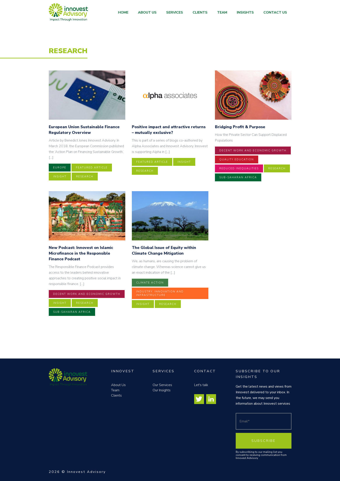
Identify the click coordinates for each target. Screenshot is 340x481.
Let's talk (201, 385)
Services (174, 12)
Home (123, 12)
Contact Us (275, 12)
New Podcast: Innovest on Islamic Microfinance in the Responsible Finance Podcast (81, 253)
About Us (147, 12)
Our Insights (162, 390)
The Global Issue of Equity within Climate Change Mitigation (164, 250)
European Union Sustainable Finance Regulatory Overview (84, 129)
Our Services (162, 385)
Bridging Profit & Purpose (240, 126)
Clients (200, 12)
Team (222, 12)
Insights (245, 12)
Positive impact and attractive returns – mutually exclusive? (169, 129)
